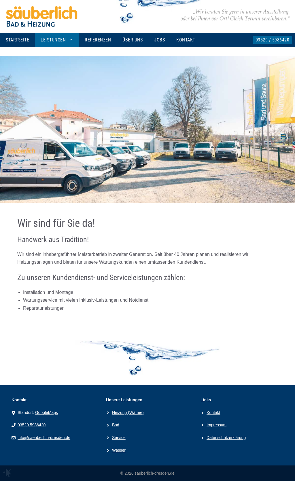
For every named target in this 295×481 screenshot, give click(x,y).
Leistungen (60, 40)
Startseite (17, 40)
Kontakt (185, 40)
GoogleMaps (46, 412)
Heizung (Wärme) (128, 412)
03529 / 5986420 (273, 40)
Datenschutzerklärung (226, 437)
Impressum (216, 425)
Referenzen (98, 40)
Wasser (119, 450)
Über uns (132, 40)
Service (119, 437)
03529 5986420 (32, 425)
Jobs (159, 40)
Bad (115, 425)
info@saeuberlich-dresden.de (44, 437)
